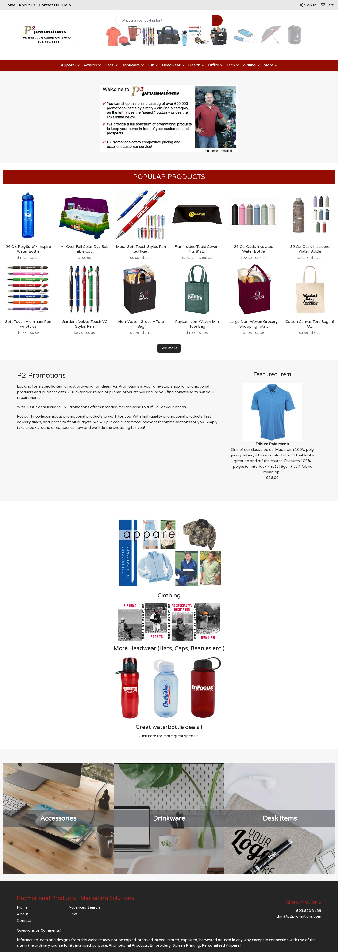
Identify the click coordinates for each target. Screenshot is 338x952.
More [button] (268, 65)
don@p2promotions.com (299, 916)
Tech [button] (231, 65)
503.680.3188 (308, 910)
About (22, 914)
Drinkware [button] (130, 65)
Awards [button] (90, 65)
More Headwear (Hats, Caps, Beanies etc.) (169, 648)
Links (73, 914)
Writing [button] (249, 65)
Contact (24, 920)
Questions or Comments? (39, 930)
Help (66, 5)
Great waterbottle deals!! (169, 727)
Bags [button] (109, 65)
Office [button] (213, 65)
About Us (27, 5)
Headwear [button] (171, 65)
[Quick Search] (164, 20)
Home (9, 5)
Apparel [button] (68, 65)
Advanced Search (84, 907)
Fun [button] (151, 65)
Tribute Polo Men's (272, 444)
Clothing (169, 595)
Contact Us (49, 5)
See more (169, 348)
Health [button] (194, 65)
